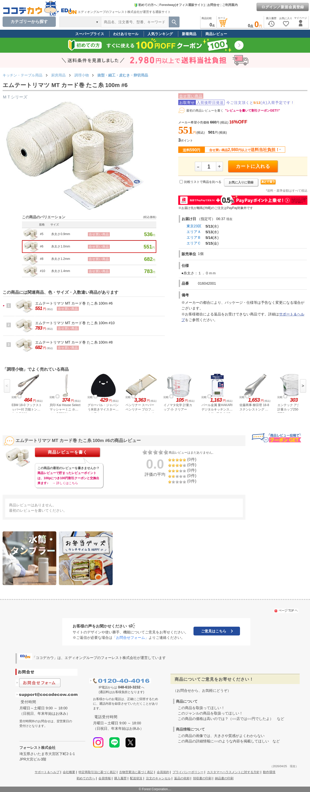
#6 (41, 246)
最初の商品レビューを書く (204, 110)
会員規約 (163, 772)
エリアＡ (194, 232)
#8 (41, 259)
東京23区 (194, 226)
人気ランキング (160, 34)
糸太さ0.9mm (60, 234)
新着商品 (189, 34)
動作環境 (269, 772)
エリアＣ (194, 243)
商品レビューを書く (67, 452)
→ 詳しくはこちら (65, 483)
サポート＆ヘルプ (47, 772)
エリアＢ (194, 237)
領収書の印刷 (202, 778)
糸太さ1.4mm (60, 271)
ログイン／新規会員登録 (282, 7)
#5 (41, 234)
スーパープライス (89, 34)
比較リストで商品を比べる (202, 182)
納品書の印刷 (224, 778)
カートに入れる (253, 166)
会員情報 (104, 778)
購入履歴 (120, 778)
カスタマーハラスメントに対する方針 (233, 772)
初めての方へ (145, 5)
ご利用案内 (230, 5)
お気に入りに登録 (241, 182)
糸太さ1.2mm (60, 259)
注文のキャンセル (158, 778)
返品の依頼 (182, 778)
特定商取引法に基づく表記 (97, 772)
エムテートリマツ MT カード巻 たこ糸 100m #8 (74, 342)
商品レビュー (216, 34)
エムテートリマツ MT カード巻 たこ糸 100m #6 (74, 303)
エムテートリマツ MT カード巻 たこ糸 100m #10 (75, 323)
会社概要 (69, 772)
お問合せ (213, 5)
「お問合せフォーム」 (130, 637)
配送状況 (136, 778)
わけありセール (125, 34)
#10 (42, 271)
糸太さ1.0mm (60, 246)
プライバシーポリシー (188, 772)
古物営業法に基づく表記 (136, 772)
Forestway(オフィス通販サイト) (182, 5)
